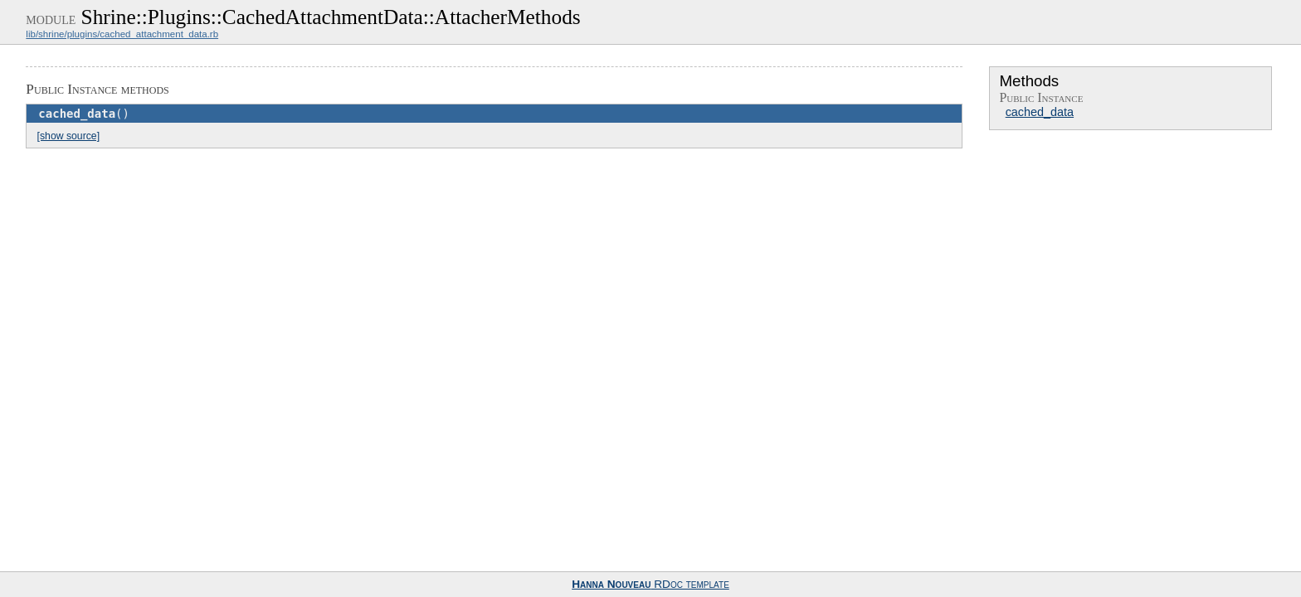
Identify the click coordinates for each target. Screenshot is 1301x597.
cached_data (1040, 112)
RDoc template (650, 584)
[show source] (68, 136)
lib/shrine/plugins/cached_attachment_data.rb (122, 34)
